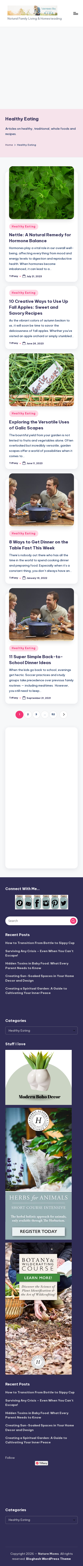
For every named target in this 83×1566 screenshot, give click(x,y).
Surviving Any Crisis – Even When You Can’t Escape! (39, 953)
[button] (63, 714)
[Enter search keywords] (41, 920)
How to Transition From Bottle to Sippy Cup (40, 943)
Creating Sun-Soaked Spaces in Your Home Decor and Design (39, 978)
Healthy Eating (24, 226)
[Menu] (75, 13)
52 (53, 714)
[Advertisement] (41, 68)
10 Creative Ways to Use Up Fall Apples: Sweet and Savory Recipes (38, 307)
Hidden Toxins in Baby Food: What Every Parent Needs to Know (36, 965)
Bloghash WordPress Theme (48, 1559)
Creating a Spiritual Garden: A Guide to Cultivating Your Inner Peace (36, 990)
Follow (10, 1458)
